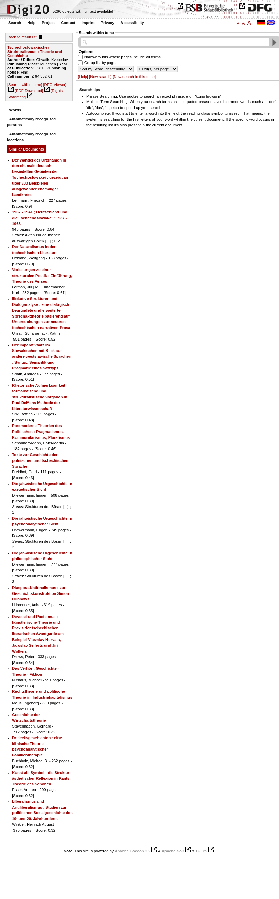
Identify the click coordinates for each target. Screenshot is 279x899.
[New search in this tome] (134, 77)
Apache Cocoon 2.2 (132, 851)
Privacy (108, 23)
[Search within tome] (24, 84)
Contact (68, 23)
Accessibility (132, 23)
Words (15, 110)
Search (14, 23)
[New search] (100, 77)
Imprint (88, 23)
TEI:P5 (201, 851)
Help (31, 23)
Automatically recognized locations (31, 137)
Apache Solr (173, 851)
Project (48, 23)
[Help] (83, 77)
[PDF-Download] (29, 91)
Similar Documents (26, 149)
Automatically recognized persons (31, 122)
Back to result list (22, 37)
